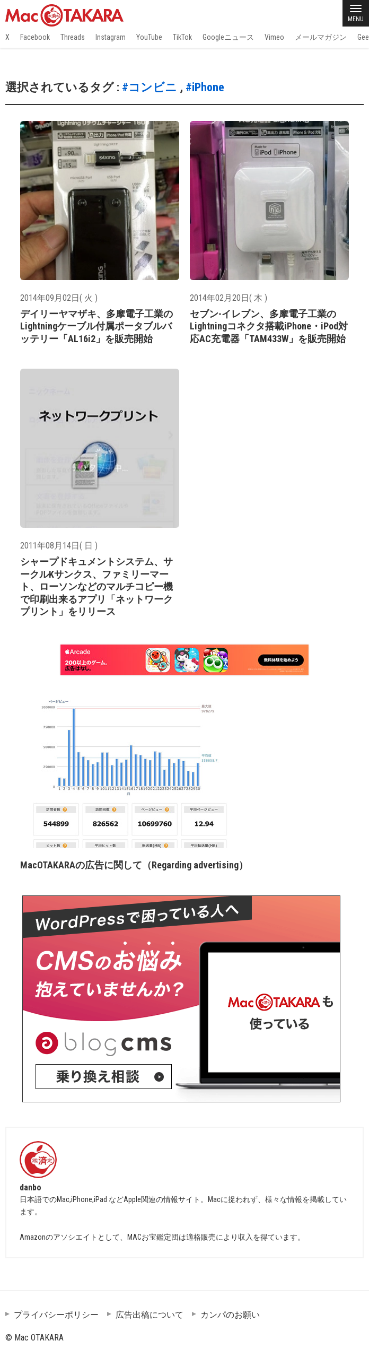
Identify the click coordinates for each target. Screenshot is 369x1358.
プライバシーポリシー (56, 1315)
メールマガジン (321, 37)
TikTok (182, 37)
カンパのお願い (230, 1315)
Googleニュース (228, 37)
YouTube (149, 37)
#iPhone (205, 87)
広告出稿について (149, 1315)
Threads (72, 37)
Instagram (110, 37)
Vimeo (274, 37)
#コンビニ (149, 87)
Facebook (35, 37)
